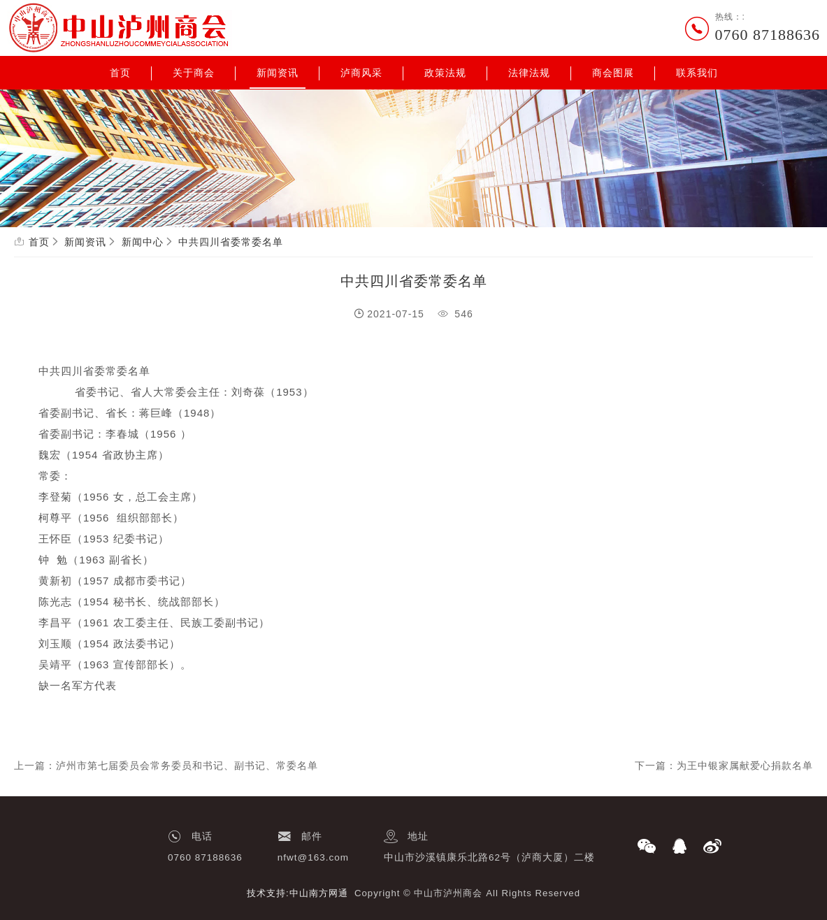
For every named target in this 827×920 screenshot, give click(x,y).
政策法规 (445, 72)
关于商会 (194, 72)
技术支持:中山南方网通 (297, 893)
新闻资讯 (278, 72)
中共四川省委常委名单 (230, 241)
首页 (120, 72)
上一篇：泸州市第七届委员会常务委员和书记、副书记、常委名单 (166, 765)
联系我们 (697, 72)
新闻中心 (143, 241)
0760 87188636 (768, 34)
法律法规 (529, 72)
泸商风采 (361, 72)
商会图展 (613, 72)
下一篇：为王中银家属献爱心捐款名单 (724, 765)
